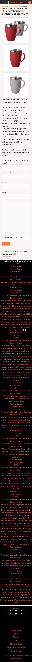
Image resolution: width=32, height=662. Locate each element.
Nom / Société (16, 175)
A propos (16, 637)
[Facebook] (12, 630)
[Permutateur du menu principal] (29, 2)
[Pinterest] (17, 630)
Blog (16, 640)
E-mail (16, 185)
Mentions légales (16, 644)
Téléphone (16, 195)
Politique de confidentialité (16, 647)
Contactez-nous (16, 651)
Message (16, 217)
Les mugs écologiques (15, 6)
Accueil (4, 6)
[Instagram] (20, 630)
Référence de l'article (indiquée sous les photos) (16, 165)
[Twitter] (15, 630)
